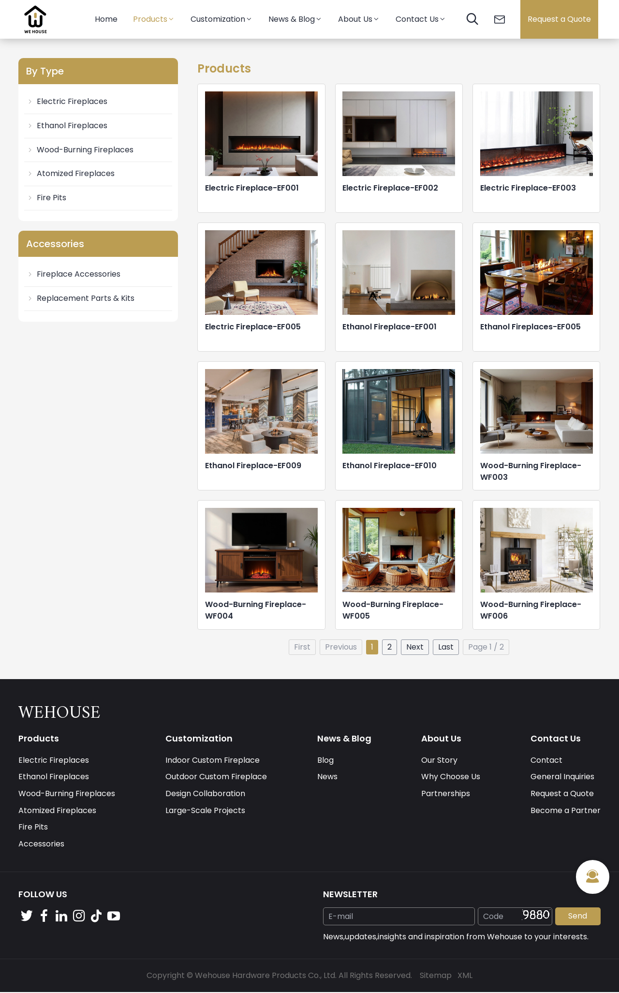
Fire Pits (46, 197)
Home (106, 19)
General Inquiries (562, 777)
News (327, 777)
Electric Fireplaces (66, 101)
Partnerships (445, 794)
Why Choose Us (450, 777)
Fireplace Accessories (73, 274)
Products (154, 19)
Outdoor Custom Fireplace (216, 777)
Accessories (41, 844)
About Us (359, 19)
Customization (222, 19)
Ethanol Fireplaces (66, 125)
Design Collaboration (205, 794)
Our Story (439, 760)
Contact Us (421, 19)
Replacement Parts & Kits (80, 298)
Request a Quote (559, 19)
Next (415, 646)
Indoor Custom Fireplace (212, 760)
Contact (546, 760)
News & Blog (295, 19)
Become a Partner (566, 810)
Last (446, 646)
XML (464, 975)
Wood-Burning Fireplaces (79, 149)
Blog (325, 760)
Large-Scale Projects (205, 810)
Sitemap (436, 975)
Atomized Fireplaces (70, 173)
